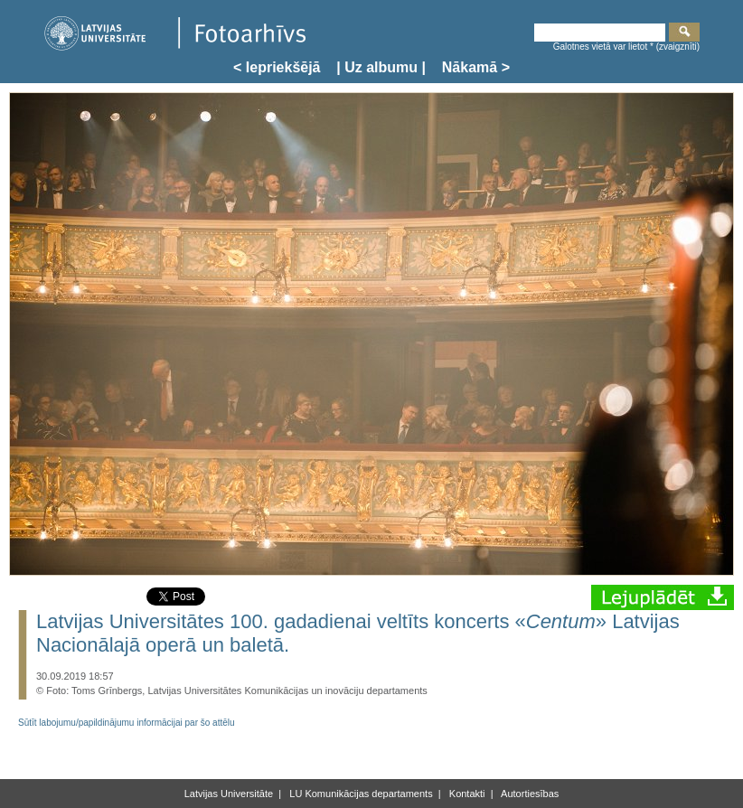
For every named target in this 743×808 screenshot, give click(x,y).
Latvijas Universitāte (228, 793)
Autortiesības (529, 793)
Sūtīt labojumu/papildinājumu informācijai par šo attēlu (126, 723)
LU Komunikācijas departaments (359, 793)
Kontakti (466, 793)
